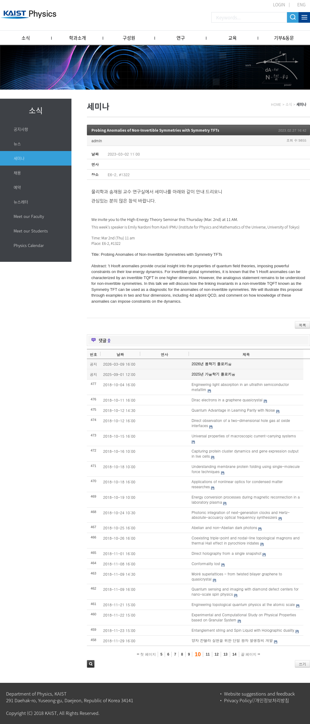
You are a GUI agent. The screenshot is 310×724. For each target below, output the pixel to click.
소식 (25, 38)
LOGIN (279, 5)
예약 (17, 187)
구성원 (129, 38)
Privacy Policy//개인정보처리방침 (256, 700)
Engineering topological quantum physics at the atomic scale (243, 604)
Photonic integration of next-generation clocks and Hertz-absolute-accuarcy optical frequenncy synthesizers (241, 515)
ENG (301, 5)
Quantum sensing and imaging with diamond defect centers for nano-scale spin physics (245, 591)
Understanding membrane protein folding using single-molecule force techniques (246, 469)
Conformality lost (206, 563)
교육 (232, 38)
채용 (17, 173)
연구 (180, 38)
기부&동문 (284, 38)
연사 (164, 354)
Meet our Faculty (29, 216)
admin (96, 140)
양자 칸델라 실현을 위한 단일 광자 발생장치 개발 (232, 640)
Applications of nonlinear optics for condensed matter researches (237, 484)
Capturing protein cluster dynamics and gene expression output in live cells (245, 453)
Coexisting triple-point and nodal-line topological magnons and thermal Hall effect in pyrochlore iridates (246, 540)
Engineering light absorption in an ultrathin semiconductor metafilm (240, 387)
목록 (302, 324)
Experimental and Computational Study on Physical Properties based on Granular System (244, 617)
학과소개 (77, 38)
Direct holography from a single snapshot (227, 553)
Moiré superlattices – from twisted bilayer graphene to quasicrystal (237, 576)
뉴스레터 (21, 202)
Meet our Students (31, 231)
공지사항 (21, 129)
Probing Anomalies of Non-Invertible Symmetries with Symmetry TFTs (155, 130)
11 (207, 654)
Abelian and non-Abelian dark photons (224, 527)
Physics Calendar (29, 245)
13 (225, 654)
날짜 (120, 354)
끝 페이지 (250, 654)
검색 (90, 664)
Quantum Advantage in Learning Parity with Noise (233, 410)
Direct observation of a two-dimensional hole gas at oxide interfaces (241, 423)
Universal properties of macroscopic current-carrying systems (244, 435)
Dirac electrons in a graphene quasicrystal (227, 399)
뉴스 (17, 143)
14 (234, 654)
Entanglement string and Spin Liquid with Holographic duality (243, 630)
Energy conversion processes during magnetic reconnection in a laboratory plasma (246, 499)
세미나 (19, 158)
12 (217, 654)
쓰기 (302, 663)
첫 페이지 (146, 654)
